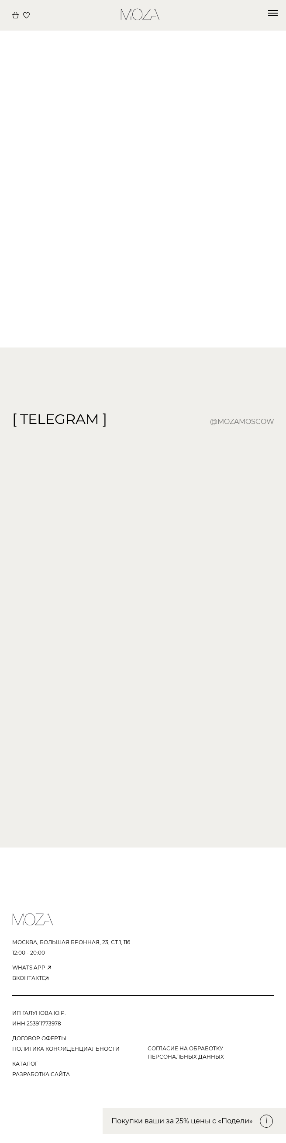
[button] (194, 1121)
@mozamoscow (242, 421)
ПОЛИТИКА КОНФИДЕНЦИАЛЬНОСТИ (66, 1049)
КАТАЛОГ (25, 1063)
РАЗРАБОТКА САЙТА (41, 1074)
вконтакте (28, 978)
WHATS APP (28, 967)
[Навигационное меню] (273, 13)
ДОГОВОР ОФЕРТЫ (39, 1038)
